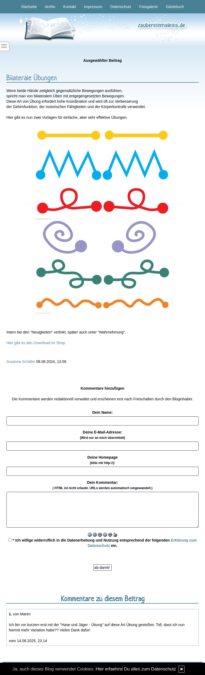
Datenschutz (121, 7)
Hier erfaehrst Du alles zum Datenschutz (136, 669)
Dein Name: (102, 412)
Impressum (93, 7)
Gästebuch (175, 7)
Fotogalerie (148, 7)
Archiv (50, 7)
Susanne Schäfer (20, 361)
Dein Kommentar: (102, 485)
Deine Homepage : (102, 460)
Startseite (29, 7)
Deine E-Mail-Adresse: (102, 435)
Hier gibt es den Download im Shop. (36, 343)
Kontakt (69, 7)
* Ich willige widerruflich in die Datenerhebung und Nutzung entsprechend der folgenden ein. (102, 543)
